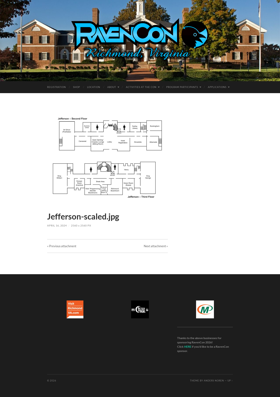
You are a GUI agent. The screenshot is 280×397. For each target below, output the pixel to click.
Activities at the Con (141, 87)
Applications (217, 87)
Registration (56, 87)
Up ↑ (230, 380)
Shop (76, 87)
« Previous (61, 246)
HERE (187, 346)
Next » (156, 246)
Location (93, 87)
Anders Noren (214, 380)
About (111, 87)
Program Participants (182, 87)
